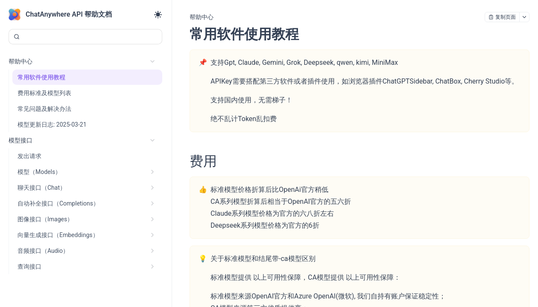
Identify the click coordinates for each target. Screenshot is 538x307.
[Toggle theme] (158, 14)
